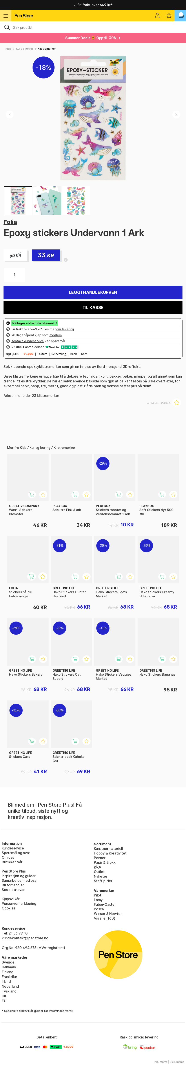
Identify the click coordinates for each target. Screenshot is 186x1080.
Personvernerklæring (19, 903)
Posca (99, 909)
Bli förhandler (13, 885)
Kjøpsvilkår (11, 899)
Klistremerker (47, 48)
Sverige (8, 962)
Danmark (9, 967)
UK (4, 996)
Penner (100, 858)
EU (4, 1001)
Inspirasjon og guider (19, 876)
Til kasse (93, 307)
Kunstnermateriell (108, 848)
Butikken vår (12, 862)
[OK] (93, 27)
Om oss (8, 857)
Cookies (8, 908)
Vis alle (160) (104, 918)
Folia (10, 221)
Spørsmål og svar (16, 853)
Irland (6, 981)
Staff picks (103, 881)
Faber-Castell (105, 904)
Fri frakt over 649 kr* (93, 5)
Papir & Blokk (105, 862)
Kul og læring (24, 48)
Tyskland (9, 991)
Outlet (99, 871)
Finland (7, 972)
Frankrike (9, 977)
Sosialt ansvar (13, 889)
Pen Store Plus (14, 871)
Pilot (97, 895)
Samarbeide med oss (19, 880)
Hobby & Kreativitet (110, 853)
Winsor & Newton (108, 913)
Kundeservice (13, 848)
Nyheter (100, 876)
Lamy (98, 900)
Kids (8, 48)
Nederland (10, 986)
